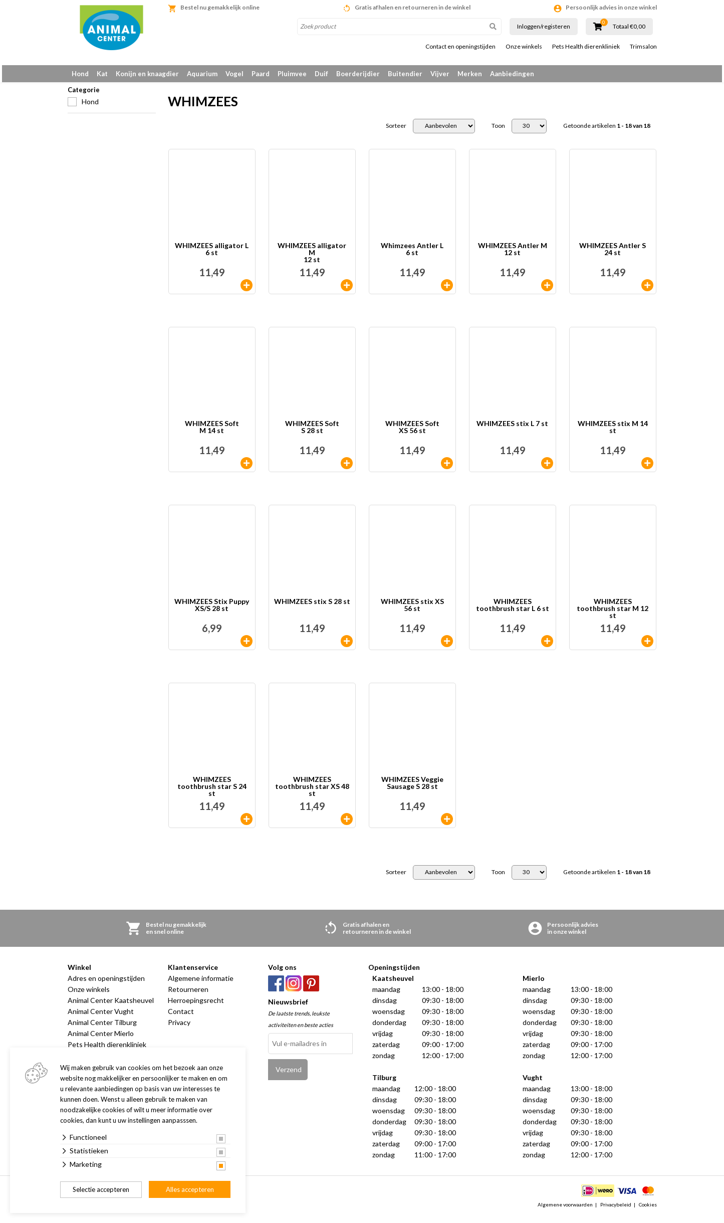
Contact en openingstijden (460, 47)
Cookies (648, 1210)
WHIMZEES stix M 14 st (613, 433)
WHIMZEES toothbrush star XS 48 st (312, 791)
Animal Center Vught (101, 1016)
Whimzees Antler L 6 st (412, 255)
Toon (498, 131)
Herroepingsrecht (196, 1005)
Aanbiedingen (512, 74)
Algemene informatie (200, 983)
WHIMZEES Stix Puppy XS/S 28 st (211, 610)
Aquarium (202, 74)
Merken (469, 74)
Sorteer (396, 131)
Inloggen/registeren (543, 26)
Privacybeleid (615, 1210)
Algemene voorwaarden (565, 1210)
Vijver (439, 74)
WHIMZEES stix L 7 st (512, 429)
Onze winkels (524, 47)
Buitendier (405, 74)
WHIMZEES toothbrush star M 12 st (612, 614)
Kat (102, 74)
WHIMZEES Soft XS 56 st (412, 433)
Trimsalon (643, 47)
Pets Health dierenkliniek (586, 47)
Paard (261, 74)
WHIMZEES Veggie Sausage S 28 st (412, 788)
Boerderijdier (358, 74)
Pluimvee (292, 74)
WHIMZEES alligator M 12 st (312, 258)
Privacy (179, 1028)
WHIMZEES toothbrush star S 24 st (212, 791)
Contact (181, 1016)
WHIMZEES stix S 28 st (312, 607)
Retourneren (188, 994)
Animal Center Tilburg (102, 1028)
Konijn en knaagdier (147, 74)
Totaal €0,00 (629, 27)
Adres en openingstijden (106, 983)
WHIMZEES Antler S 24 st (612, 255)
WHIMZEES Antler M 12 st (512, 255)
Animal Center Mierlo (101, 1039)
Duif (321, 74)
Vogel (234, 74)
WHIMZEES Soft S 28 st (312, 433)
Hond (80, 74)
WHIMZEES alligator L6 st (212, 255)
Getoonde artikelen (606, 131)
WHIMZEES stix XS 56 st (412, 610)
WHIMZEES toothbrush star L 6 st (512, 610)
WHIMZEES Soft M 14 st (212, 433)
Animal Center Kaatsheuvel (111, 1005)
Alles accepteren (190, 1189)
